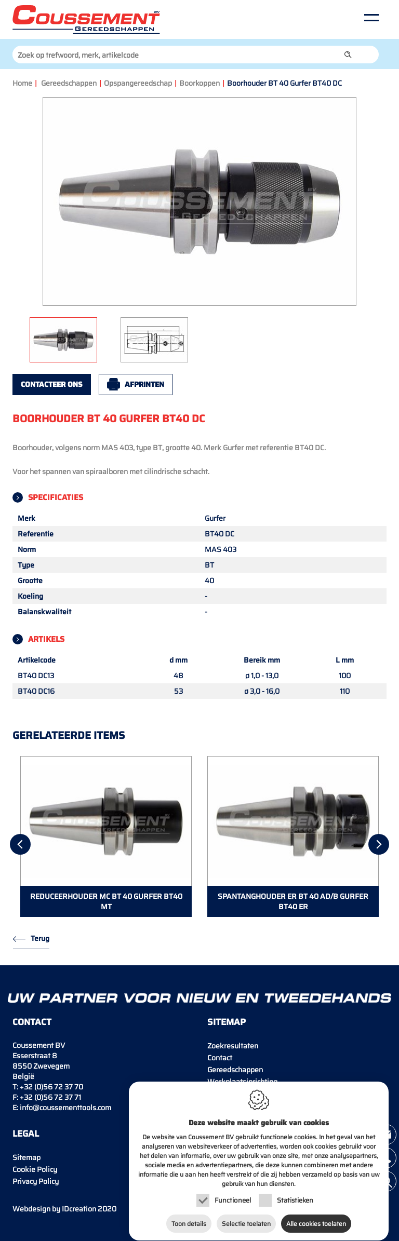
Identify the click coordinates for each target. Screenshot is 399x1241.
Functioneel (233, 1190)
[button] (348, 54)
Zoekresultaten (232, 1045)
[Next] (378, 844)
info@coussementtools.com (65, 1107)
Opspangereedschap (138, 83)
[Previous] (20, 844)
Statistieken (295, 1190)
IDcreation (54, 1209)
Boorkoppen (199, 83)
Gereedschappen (69, 83)
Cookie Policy (34, 1169)
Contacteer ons (52, 384)
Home (22, 83)
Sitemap (26, 1157)
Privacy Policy (35, 1181)
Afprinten (144, 384)
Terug (40, 938)
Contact (219, 1057)
